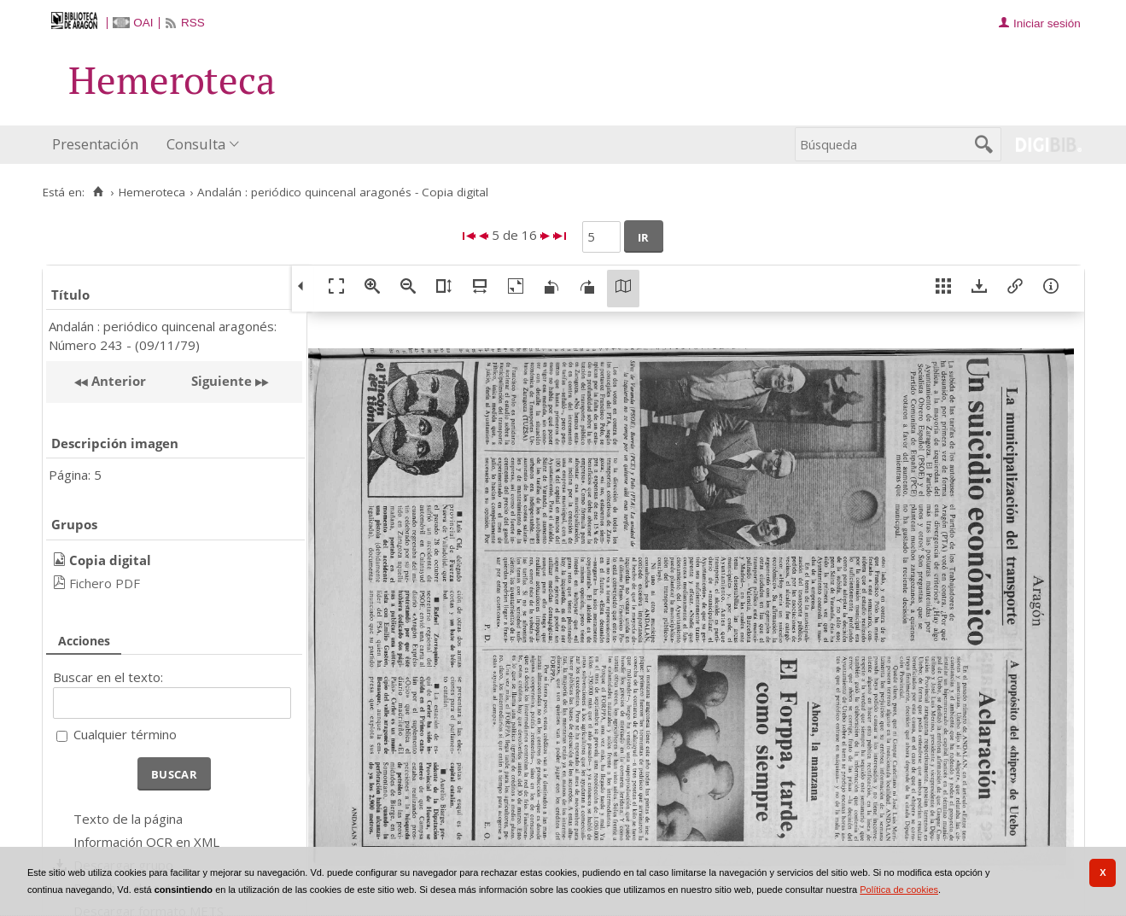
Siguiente (221, 380)
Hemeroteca (152, 192)
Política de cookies (899, 889)
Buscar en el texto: (108, 677)
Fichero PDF (104, 583)
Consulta (195, 144)
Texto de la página (128, 818)
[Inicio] (98, 192)
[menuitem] (99, 144)
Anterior (117, 380)
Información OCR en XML (146, 841)
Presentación (95, 144)
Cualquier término (125, 734)
